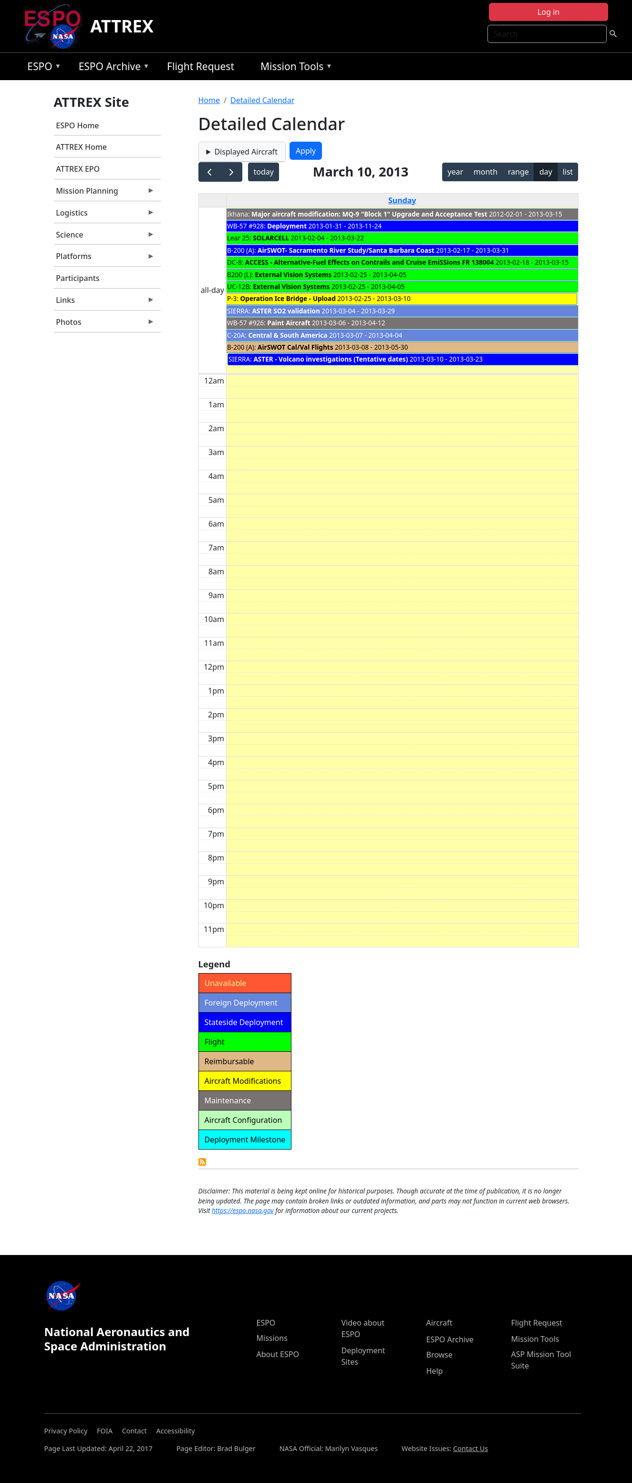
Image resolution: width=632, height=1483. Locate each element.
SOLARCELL (271, 237)
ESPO (41, 68)
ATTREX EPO (78, 169)
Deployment (287, 225)
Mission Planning (104, 193)
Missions (272, 1338)
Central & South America (287, 335)
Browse (439, 1354)
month (485, 171)
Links (104, 302)
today (263, 171)
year (455, 171)
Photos (104, 324)
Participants (77, 278)
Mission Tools (294, 68)
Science (104, 237)
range (518, 171)
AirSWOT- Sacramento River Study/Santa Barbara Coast (347, 250)
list (567, 171)
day (545, 171)
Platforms (104, 258)
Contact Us (470, 1448)
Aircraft (439, 1322)
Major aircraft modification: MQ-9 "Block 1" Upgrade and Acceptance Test (369, 213)
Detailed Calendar (262, 100)
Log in (548, 12)
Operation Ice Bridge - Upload (288, 298)
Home (209, 100)
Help (434, 1371)
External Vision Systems (293, 274)
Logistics (104, 215)
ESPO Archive (112, 68)
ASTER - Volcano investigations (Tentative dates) (330, 358)
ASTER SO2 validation (286, 310)
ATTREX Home (81, 147)
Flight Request (200, 66)
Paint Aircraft (288, 322)
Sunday (402, 200)
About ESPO (278, 1354)
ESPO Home (77, 125)
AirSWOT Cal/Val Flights (295, 347)
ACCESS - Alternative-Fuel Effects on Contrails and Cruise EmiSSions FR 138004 (369, 262)
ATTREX (122, 26)
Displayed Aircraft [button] (245, 151)
